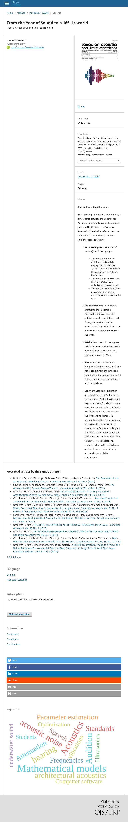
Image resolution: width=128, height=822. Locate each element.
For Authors (12, 639)
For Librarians (13, 644)
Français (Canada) (17, 579)
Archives (21, 12)
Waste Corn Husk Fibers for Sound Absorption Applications (46, 508)
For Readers (12, 634)
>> (20, 557)
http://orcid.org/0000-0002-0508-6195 (27, 47)
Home (10, 12)
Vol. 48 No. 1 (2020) (39, 12)
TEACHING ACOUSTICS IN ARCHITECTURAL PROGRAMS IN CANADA (71, 524)
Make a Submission (19, 614)
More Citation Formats (91, 160)
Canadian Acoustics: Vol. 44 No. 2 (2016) (82, 494)
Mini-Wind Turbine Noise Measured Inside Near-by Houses (65, 540)
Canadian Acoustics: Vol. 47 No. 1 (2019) (35, 551)
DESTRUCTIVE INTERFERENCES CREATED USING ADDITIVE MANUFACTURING (76, 531)
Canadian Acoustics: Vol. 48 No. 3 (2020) (72, 481)
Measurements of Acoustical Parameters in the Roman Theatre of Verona (54, 518)
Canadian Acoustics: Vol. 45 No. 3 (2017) (35, 534)
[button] (64, 660)
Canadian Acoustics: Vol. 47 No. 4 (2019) (88, 501)
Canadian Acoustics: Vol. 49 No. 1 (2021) (82, 488)
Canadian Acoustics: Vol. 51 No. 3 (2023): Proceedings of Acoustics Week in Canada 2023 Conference (65, 510)
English (11, 574)
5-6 (82, 106)
